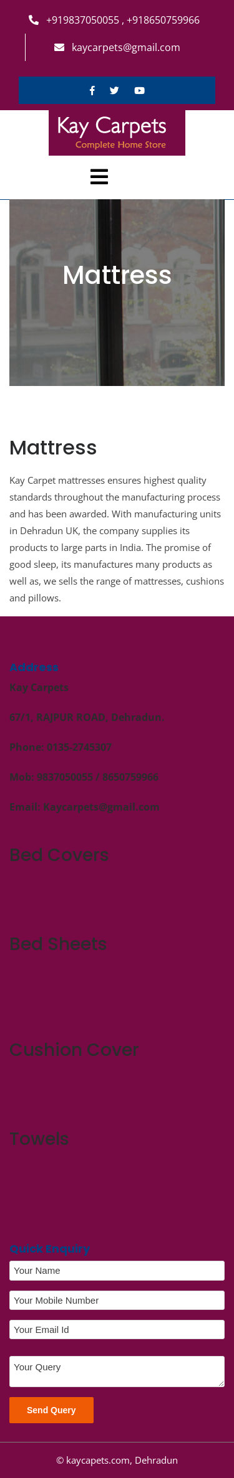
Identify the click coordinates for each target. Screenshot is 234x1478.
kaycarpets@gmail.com (117, 47)
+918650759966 (162, 20)
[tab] (99, 177)
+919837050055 (75, 20)
